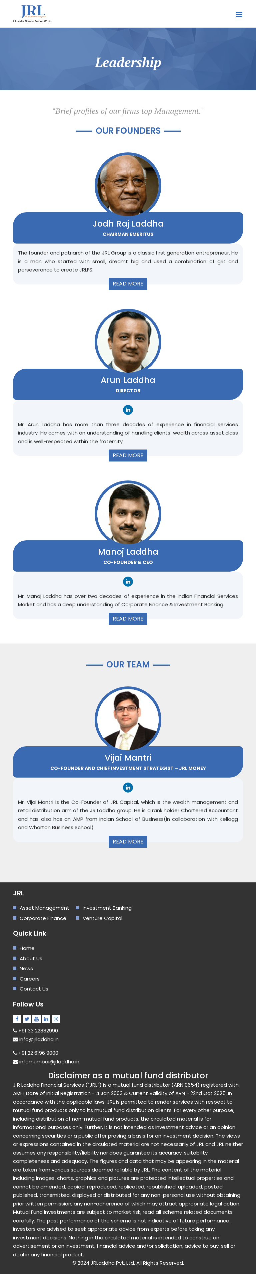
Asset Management (44, 907)
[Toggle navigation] (239, 11)
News (26, 968)
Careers (30, 978)
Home (27, 948)
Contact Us (34, 988)
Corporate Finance (43, 918)
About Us (31, 958)
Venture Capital (102, 918)
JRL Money (192, 768)
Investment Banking (107, 907)
